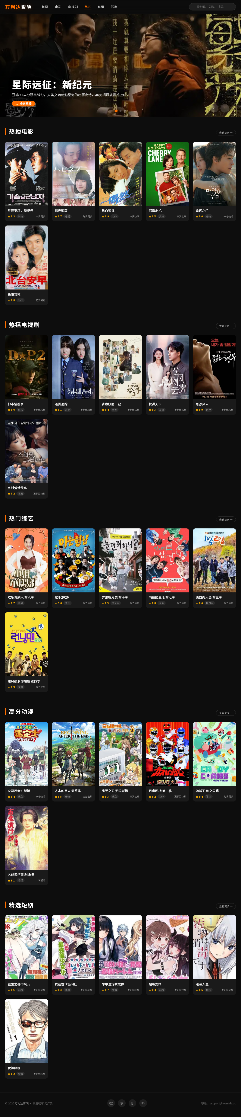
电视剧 (73, 6)
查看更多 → (224, 132)
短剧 (114, 6)
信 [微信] (121, 1104)
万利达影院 (22, 1105)
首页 (45, 6)
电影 (58, 6)
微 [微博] (111, 1104)
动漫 (101, 6)
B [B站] (132, 1104)
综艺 (88, 6)
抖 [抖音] (143, 1104)
